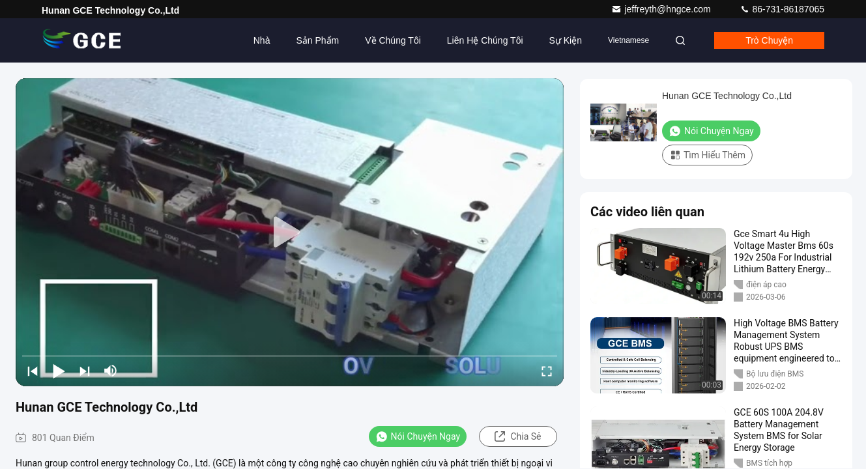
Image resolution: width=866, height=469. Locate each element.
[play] (290, 232)
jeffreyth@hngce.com (662, 9)
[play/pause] (59, 370)
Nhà (261, 40)
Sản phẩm (317, 40)
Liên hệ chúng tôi (485, 40)
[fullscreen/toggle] (547, 370)
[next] (85, 370)
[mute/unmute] (111, 370)
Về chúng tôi (393, 40)
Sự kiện (565, 40)
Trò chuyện (769, 40)
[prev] (33, 370)
